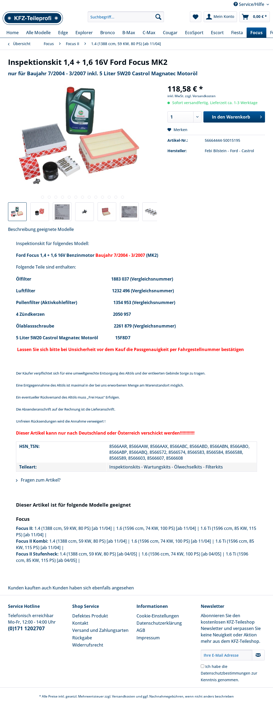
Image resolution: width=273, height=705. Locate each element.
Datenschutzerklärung (159, 623)
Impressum (148, 638)
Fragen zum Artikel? (38, 480)
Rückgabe (82, 638)
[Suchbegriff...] (126, 16)
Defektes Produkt (90, 616)
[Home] (12, 32)
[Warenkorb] (254, 16)
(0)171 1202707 (26, 628)
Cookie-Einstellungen (157, 616)
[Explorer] (84, 32)
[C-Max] (149, 32)
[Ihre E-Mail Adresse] (226, 655)
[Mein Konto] (220, 16)
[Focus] (256, 32)
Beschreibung (22, 229)
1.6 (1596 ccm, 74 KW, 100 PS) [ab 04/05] (181, 554)
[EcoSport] (194, 32)
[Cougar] (170, 32)
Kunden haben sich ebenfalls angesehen (93, 588)
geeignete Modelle (55, 229)
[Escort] (217, 32)
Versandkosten (123, 696)
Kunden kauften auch (29, 588)
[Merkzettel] (195, 16)
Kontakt (80, 623)
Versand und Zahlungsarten (100, 630)
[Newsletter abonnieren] (258, 655)
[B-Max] (129, 32)
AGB (140, 630)
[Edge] (63, 32)
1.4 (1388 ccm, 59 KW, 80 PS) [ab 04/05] (98, 554)
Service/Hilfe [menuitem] (249, 4)
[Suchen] (158, 16)
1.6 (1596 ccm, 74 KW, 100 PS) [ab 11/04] (156, 528)
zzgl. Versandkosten (200, 96)
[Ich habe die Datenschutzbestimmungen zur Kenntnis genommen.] (202, 666)
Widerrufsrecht (87, 645)
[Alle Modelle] (38, 32)
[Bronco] (108, 32)
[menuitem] (126, 19)
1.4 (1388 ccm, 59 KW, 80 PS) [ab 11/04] (73, 528)
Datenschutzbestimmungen (225, 673)
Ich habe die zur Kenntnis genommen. (229, 673)
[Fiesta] (237, 32)
